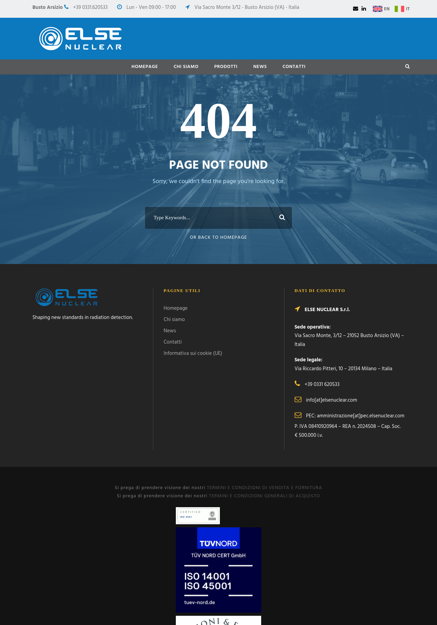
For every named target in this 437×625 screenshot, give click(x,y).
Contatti (294, 67)
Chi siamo (186, 67)
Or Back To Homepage (218, 237)
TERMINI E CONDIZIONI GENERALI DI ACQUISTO (264, 496)
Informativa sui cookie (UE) (193, 353)
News (260, 67)
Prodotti (225, 67)
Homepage (144, 67)
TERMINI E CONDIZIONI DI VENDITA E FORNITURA (264, 488)
